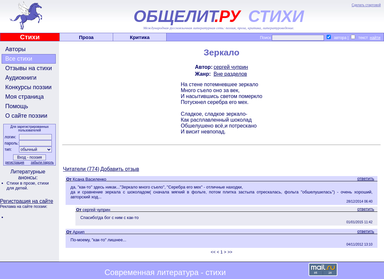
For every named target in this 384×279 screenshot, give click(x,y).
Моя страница (24, 96)
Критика (140, 37)
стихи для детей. (28, 185)
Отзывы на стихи (28, 68)
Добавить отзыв (119, 169)
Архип (79, 231)
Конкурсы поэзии (28, 87)
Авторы (15, 49)
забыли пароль (42, 162)
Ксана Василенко (89, 179)
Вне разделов (230, 74)
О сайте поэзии (26, 115)
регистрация (14, 162)
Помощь (16, 106)
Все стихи (18, 58)
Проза (86, 37)
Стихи (30, 37)
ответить (365, 178)
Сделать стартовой (366, 5)
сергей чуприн (230, 67)
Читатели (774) (81, 169)
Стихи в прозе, (22, 183)
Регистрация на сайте (26, 201)
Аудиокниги (20, 77)
